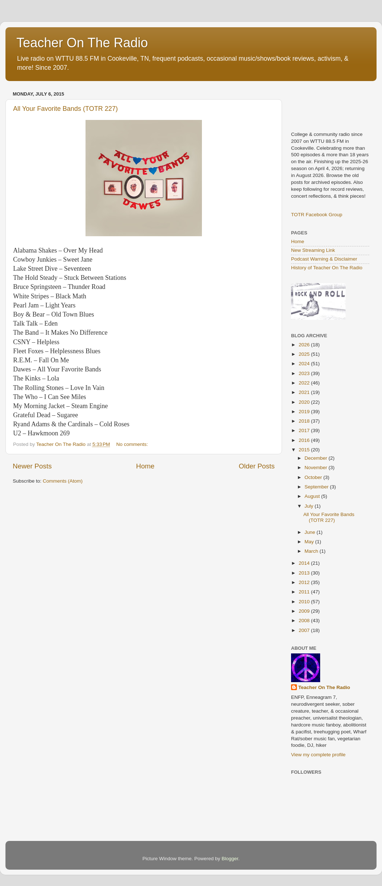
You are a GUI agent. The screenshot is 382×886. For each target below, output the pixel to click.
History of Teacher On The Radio (326, 267)
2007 (305, 630)
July (310, 506)
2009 (305, 611)
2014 (305, 563)
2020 (305, 402)
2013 (305, 573)
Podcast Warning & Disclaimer (324, 259)
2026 (305, 344)
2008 (305, 620)
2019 (305, 411)
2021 (305, 392)
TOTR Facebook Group (316, 214)
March (312, 551)
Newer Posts (32, 466)
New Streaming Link (313, 250)
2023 (305, 373)
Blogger (230, 858)
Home (145, 466)
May (310, 541)
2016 (305, 440)
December (317, 458)
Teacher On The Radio (82, 42)
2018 (305, 421)
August (313, 496)
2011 (305, 592)
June (311, 532)
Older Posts (257, 466)
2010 (305, 601)
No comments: (133, 444)
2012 (305, 582)
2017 (305, 430)
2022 (305, 383)
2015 (305, 449)
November (317, 467)
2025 (305, 354)
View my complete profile (318, 754)
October (314, 477)
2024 (305, 363)
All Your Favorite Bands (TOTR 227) (65, 108)
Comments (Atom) (63, 481)
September (317, 487)
